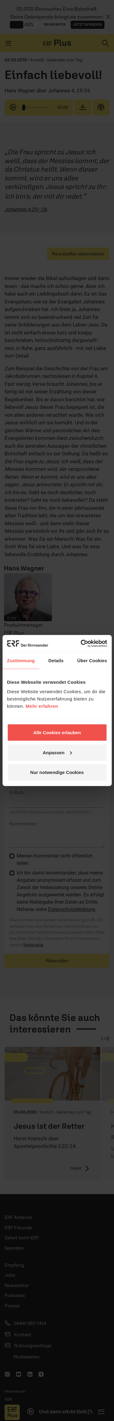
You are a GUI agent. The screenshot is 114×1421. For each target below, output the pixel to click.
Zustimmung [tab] (21, 660)
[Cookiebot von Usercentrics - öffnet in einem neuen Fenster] (81, 644)
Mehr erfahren (42, 706)
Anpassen (57, 752)
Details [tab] (56, 660)
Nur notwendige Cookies (57, 772)
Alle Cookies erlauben (57, 732)
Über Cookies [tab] (92, 660)
